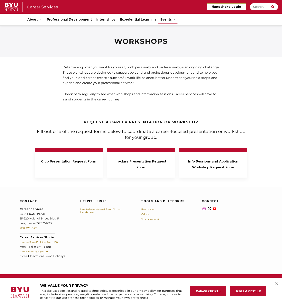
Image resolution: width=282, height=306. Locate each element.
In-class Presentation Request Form (141, 164)
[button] (275, 284)
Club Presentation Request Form (69, 164)
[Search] (264, 6)
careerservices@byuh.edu (37, 257)
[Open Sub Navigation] (40, 19)
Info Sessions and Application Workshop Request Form (213, 166)
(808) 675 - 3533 (30, 234)
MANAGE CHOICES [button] (208, 291)
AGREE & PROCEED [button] (248, 291)
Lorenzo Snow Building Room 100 (43, 248)
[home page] (11, 7)
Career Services (45, 7)
